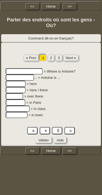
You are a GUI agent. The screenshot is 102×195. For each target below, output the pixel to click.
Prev (31, 58)
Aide (60, 140)
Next (71, 58)
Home (51, 6)
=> (69, 6)
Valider (43, 140)
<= (32, 6)
